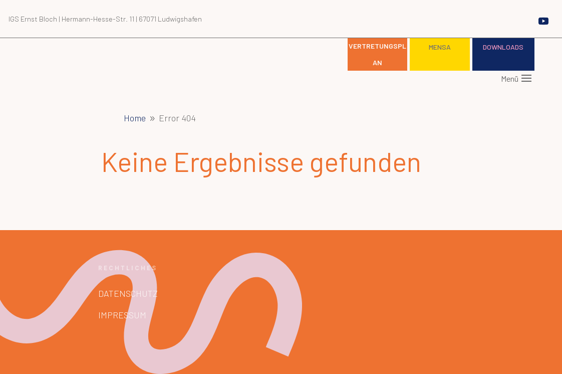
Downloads (503, 47)
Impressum (122, 314)
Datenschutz (128, 293)
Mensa (440, 47)
